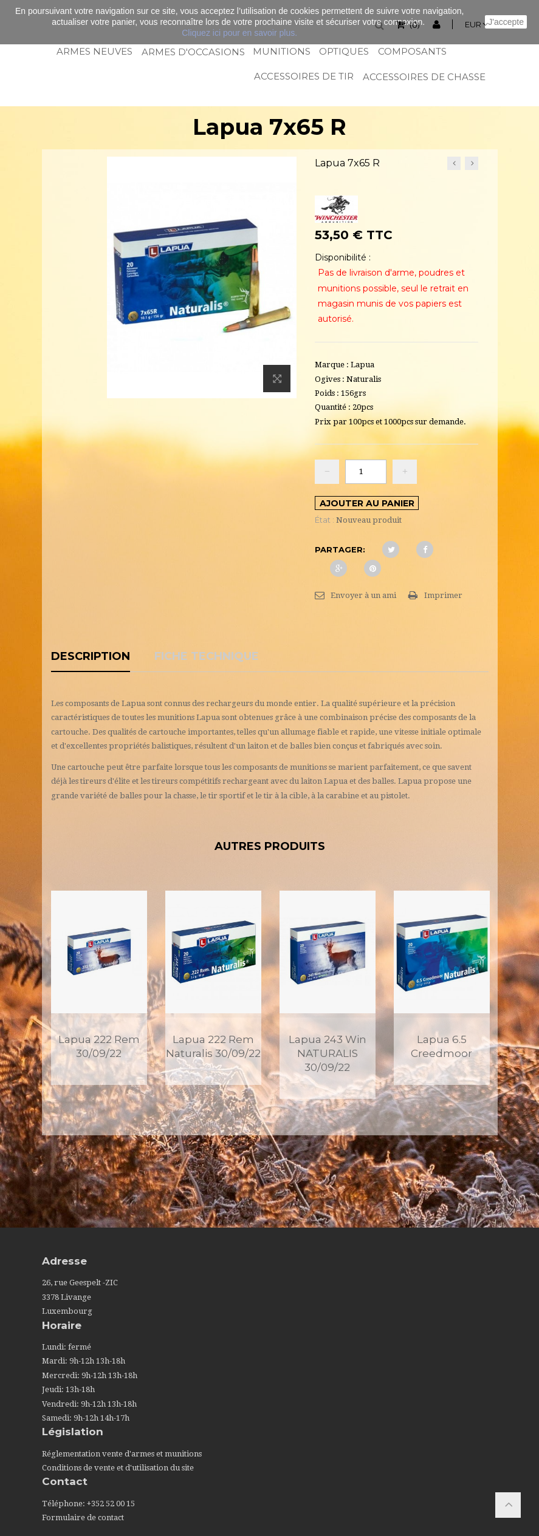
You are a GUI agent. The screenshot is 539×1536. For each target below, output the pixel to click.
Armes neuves (94, 51)
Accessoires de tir (303, 76)
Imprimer (443, 595)
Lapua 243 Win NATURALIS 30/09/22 (327, 1053)
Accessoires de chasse (423, 77)
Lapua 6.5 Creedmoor (441, 1046)
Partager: (340, 549)
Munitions (281, 51)
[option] (99, 987)
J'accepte (506, 22)
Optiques (343, 51)
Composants (411, 51)
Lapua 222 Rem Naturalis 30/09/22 (213, 1046)
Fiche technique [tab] (206, 657)
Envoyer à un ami (363, 595)
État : (324, 520)
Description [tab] (90, 657)
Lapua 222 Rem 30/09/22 (99, 1046)
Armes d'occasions (192, 52)
